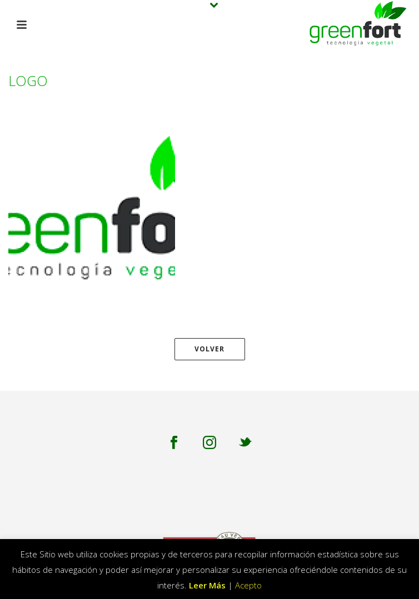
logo (364, 97)
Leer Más (207, 585)
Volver (209, 349)
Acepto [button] (248, 585)
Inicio (336, 97)
